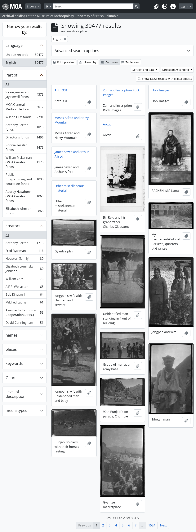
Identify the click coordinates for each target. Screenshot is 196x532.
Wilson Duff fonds (24, 118)
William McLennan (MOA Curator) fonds (24, 162)
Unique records (24, 55)
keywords (14, 363)
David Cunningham (24, 323)
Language (14, 45)
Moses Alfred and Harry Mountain (72, 120)
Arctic (107, 124)
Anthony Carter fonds (24, 127)
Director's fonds (24, 138)
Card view (109, 62)
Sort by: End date (143, 70)
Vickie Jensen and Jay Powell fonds (24, 94)
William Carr (24, 280)
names (12, 335)
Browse (32, 6)
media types (16, 410)
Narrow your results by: (24, 29)
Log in (184, 6)
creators (13, 225)
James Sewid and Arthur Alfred (72, 154)
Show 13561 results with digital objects (165, 79)
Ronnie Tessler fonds (24, 147)
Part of (11, 75)
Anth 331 (61, 90)
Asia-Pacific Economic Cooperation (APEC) (24, 312)
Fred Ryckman (24, 251)
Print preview (63, 62)
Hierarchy (87, 62)
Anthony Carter (24, 244)
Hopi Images (161, 90)
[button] (156, 6)
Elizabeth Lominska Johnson (24, 268)
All (7, 84)
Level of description (15, 394)
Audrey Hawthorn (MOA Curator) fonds (24, 196)
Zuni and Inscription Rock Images (121, 92)
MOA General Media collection (24, 106)
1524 (151, 525)
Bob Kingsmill (24, 295)
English (24, 63)
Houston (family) (24, 259)
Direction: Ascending (176, 70)
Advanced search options (77, 50)
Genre (11, 377)
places (11, 349)
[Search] (93, 6)
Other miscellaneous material (69, 188)
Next (163, 525)
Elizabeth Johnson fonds (24, 211)
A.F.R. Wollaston (24, 287)
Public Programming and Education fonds (24, 179)
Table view (130, 62)
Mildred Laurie (24, 303)
